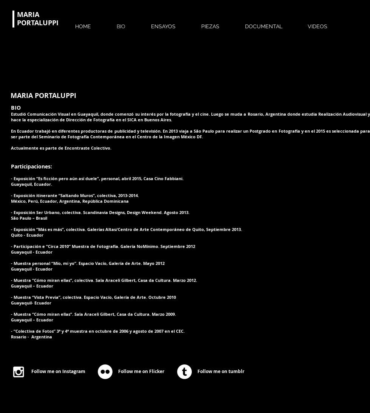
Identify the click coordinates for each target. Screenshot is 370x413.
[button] (172, 23)
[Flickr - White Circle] (105, 371)
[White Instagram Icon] (18, 371)
